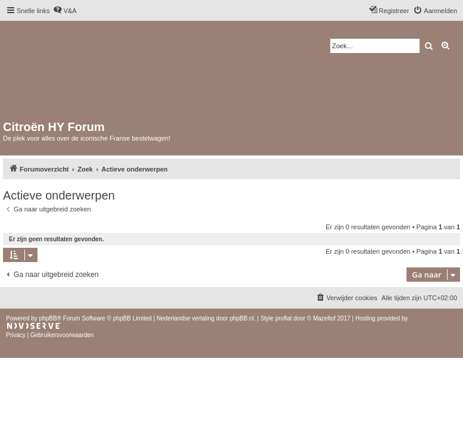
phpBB (48, 318)
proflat (283, 318)
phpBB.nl (242, 318)
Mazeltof (324, 318)
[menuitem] (65, 11)
